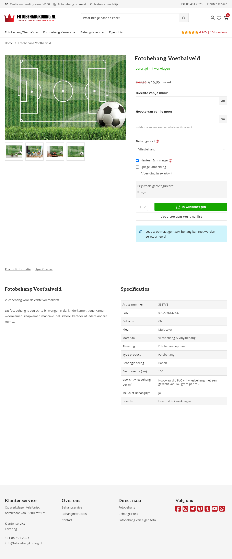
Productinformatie (18, 269)
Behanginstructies (74, 514)
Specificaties (44, 269)
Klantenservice (15, 523)
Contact (67, 520)
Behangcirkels (90, 32)
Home (9, 43)
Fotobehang (126, 507)
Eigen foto (116, 32)
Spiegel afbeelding (153, 167)
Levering (11, 529)
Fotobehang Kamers (57, 32)
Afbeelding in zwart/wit (156, 173)
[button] (171, 160)
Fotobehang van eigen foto (137, 520)
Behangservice (72, 507)
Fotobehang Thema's (19, 32)
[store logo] (30, 18)
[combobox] (135, 17)
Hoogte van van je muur (154, 111)
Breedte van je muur (152, 93)
